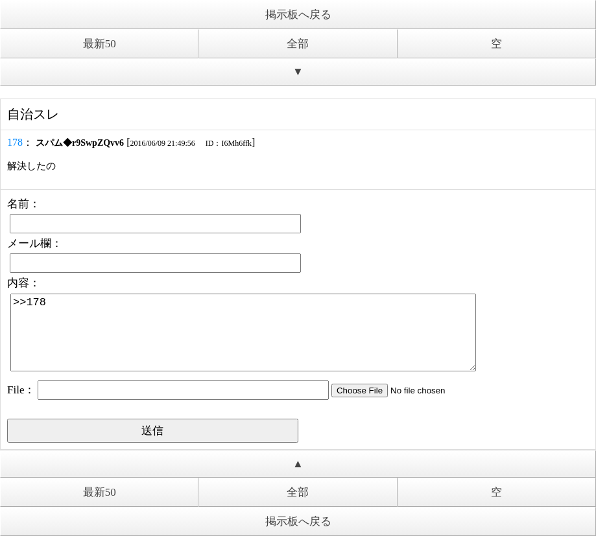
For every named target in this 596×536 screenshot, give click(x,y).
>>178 (243, 332)
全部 (298, 44)
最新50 (99, 44)
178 (15, 142)
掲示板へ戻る (298, 14)
